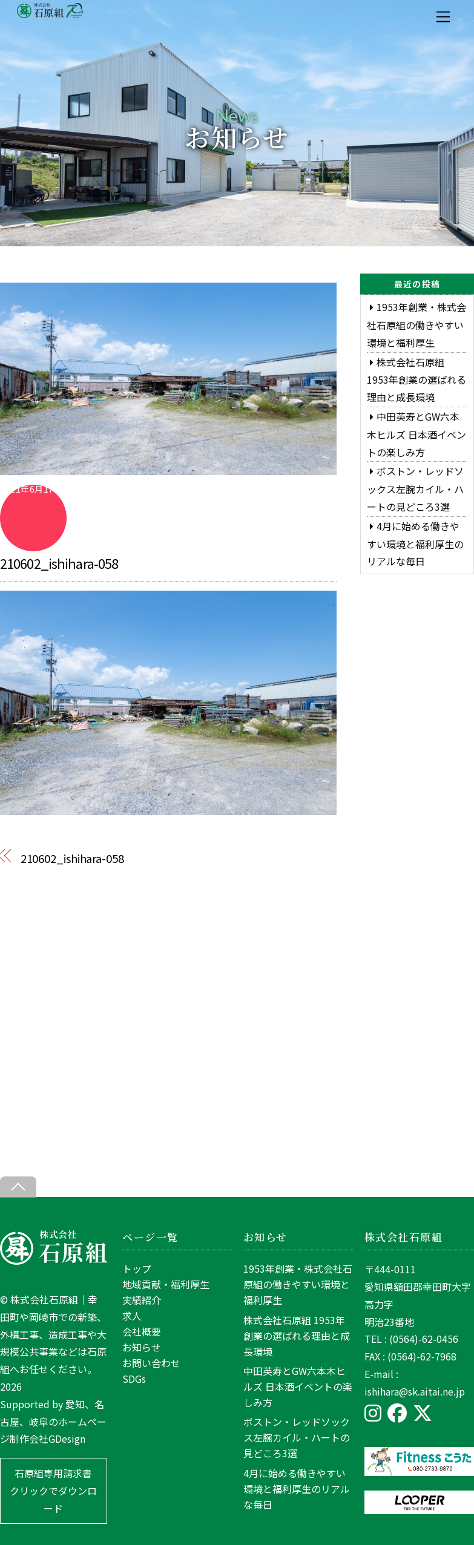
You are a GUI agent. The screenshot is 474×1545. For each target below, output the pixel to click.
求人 (132, 1315)
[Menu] (443, 16)
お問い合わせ (151, 1363)
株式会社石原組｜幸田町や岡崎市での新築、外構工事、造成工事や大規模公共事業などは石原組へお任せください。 (53, 1334)
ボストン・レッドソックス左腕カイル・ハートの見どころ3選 (415, 489)
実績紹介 (141, 1300)
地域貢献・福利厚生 (165, 1284)
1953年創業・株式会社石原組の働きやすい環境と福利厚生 (416, 325)
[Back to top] (18, 1187)
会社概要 (141, 1331)
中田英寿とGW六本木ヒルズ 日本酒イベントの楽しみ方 (416, 434)
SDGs (134, 1378)
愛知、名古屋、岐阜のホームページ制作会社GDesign (53, 1421)
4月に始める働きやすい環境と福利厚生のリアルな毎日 (415, 544)
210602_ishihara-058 (59, 562)
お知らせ (141, 1347)
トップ (136, 1268)
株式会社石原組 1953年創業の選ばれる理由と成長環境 (416, 380)
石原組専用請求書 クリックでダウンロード (53, 1490)
